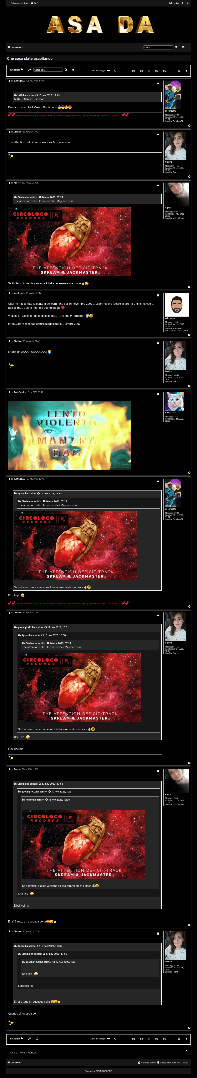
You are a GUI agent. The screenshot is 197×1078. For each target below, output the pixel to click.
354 (176, 417)
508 (176, 212)
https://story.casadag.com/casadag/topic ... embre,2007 (44, 324)
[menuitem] (34, 3)
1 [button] (121, 70)
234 (176, 322)
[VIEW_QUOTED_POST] (36, 95)
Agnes (168, 208)
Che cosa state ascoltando (30, 58)
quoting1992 (170, 111)
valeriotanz (170, 318)
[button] (108, 71)
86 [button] (164, 70)
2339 (176, 115)
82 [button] (133, 70)
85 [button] (156, 70)
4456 (176, 166)
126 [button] (178, 70)
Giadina (168, 162)
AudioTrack (170, 413)
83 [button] (141, 70)
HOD (20, 95)
